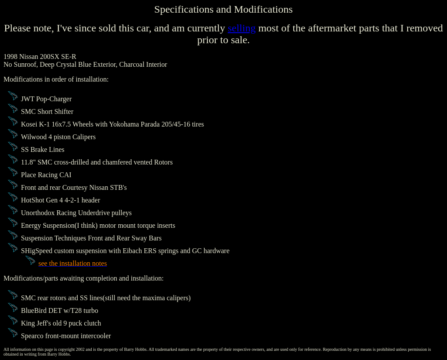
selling (242, 28)
